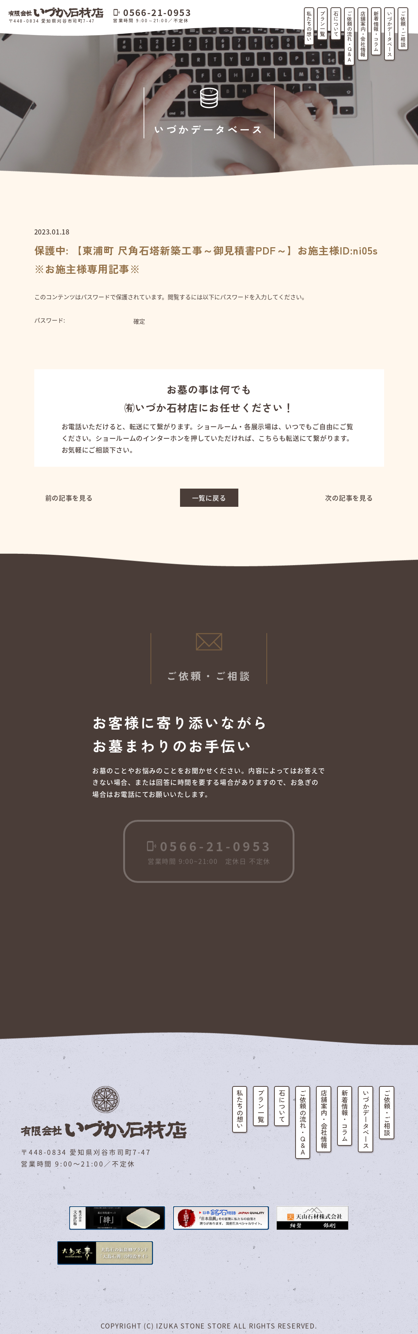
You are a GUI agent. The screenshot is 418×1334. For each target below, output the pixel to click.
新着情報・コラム (376, 31)
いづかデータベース (389, 34)
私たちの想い (309, 26)
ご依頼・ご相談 (403, 29)
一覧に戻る (209, 497)
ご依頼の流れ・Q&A (349, 36)
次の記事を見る (349, 497)
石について (336, 23)
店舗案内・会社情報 (363, 34)
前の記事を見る (69, 497)
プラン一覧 (322, 23)
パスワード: (83, 320)
